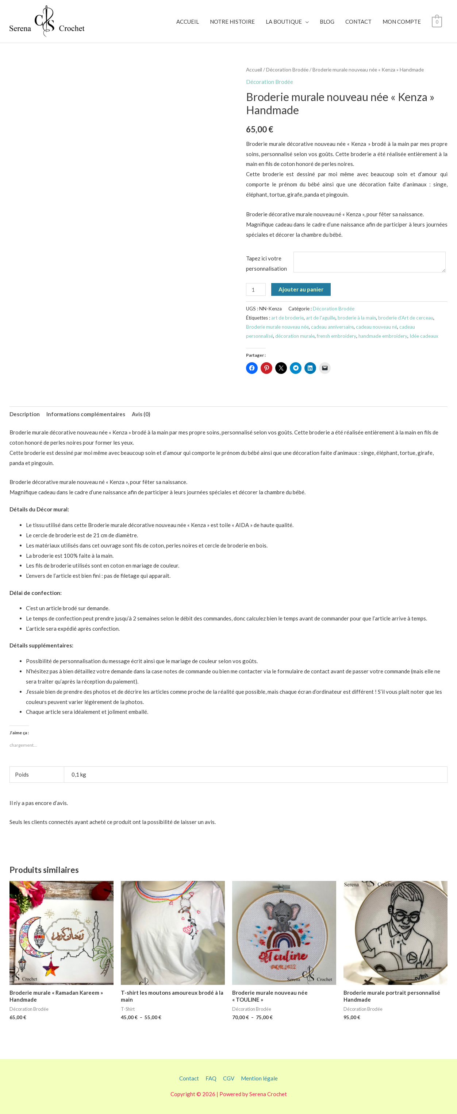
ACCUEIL (188, 21)
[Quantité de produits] (256, 289)
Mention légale (259, 1078)
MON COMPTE (402, 21)
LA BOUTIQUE (284, 21)
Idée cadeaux (424, 336)
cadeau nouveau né (376, 327)
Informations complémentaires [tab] (85, 414)
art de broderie (287, 318)
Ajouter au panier (301, 289)
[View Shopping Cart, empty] (437, 21)
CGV (228, 1078)
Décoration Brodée (287, 69)
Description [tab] (24, 414)
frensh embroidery (336, 336)
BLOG (327, 21)
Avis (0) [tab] (141, 414)
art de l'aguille (320, 318)
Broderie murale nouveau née (277, 327)
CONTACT (359, 21)
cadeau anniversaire (332, 327)
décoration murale (295, 336)
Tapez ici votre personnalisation (266, 263)
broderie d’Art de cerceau (405, 318)
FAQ (211, 1078)
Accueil (254, 69)
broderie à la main (357, 318)
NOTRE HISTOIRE (232, 21)
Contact (189, 1078)
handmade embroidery (382, 336)
